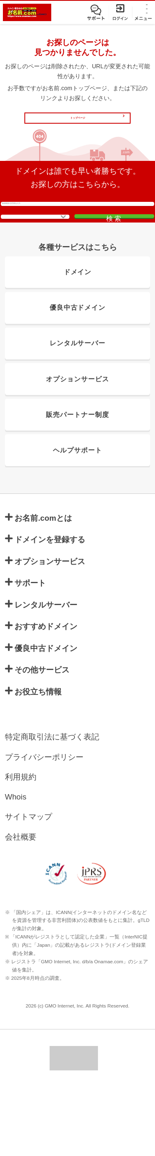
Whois (15, 866)
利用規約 (20, 846)
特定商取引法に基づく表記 (52, 806)
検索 (115, 261)
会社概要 (20, 906)
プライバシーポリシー (44, 826)
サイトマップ (28, 886)
